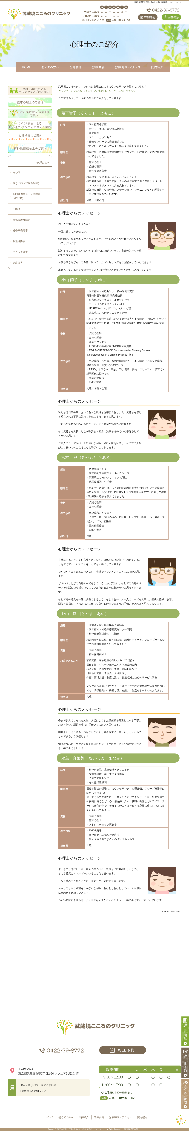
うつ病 (16, 172)
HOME (49, 1117)
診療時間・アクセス (120, 1117)
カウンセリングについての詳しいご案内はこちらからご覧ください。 (97, 90)
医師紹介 (84, 1117)
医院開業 (127, 1129)
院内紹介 (142, 1117)
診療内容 (99, 1117)
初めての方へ (66, 1117)
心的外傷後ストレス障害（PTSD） (26, 196)
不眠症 (16, 209)
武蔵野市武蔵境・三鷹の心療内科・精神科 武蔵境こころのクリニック (81, 1129)
